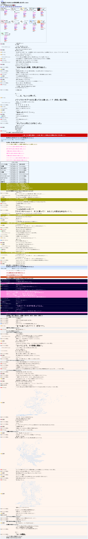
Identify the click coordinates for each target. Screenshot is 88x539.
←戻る (1, 1)
